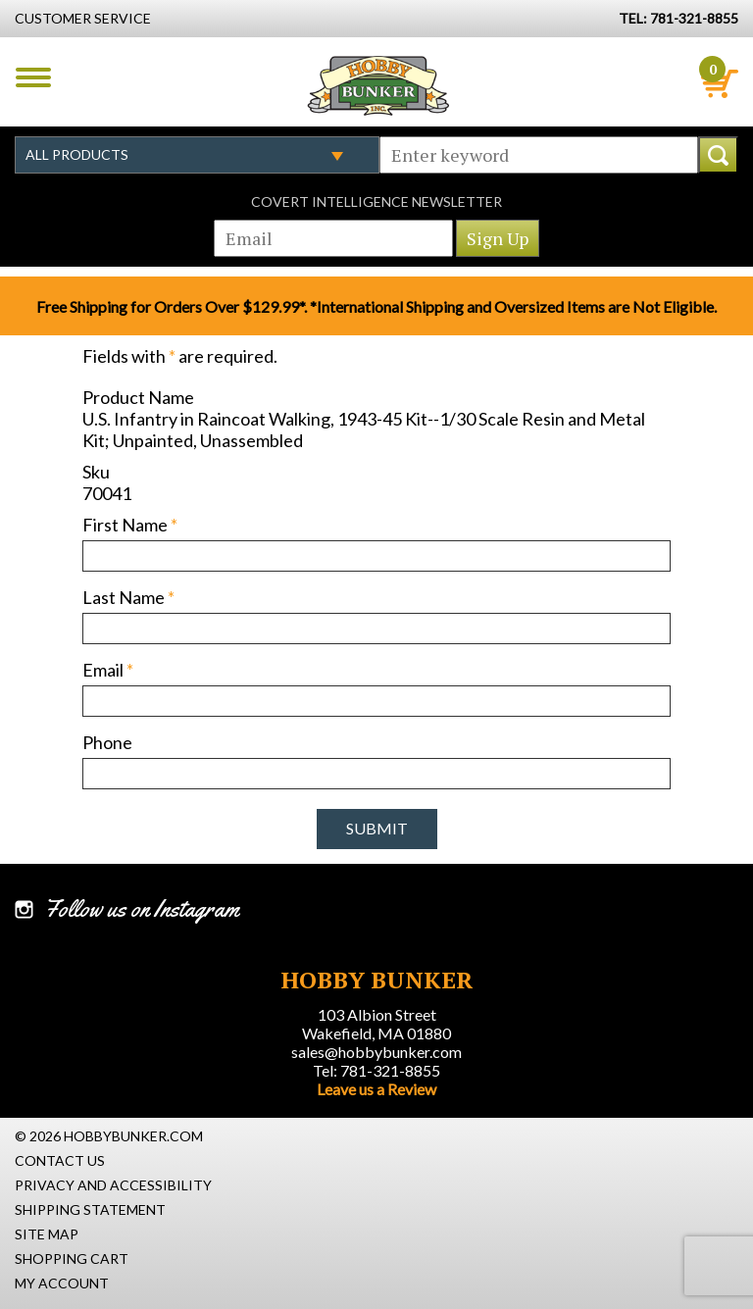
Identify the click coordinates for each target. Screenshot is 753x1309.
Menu (33, 77)
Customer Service (83, 18)
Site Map (46, 1234)
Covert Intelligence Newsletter (376, 201)
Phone (107, 742)
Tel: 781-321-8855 (376, 1070)
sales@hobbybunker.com (376, 1051)
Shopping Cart (71, 1258)
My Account (62, 1283)
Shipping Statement (90, 1209)
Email (107, 669)
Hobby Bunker (378, 85)
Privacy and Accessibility (113, 1185)
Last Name (128, 597)
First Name (129, 524)
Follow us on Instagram (141, 909)
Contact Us (60, 1160)
